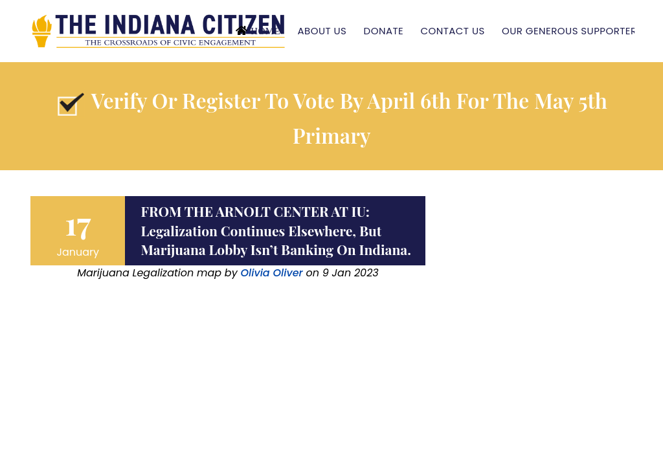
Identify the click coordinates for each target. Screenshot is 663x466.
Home (265, 31)
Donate (384, 31)
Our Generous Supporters (572, 31)
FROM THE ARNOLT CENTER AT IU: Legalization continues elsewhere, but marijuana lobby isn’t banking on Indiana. (275, 230)
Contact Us (452, 31)
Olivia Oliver (271, 272)
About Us (321, 31)
